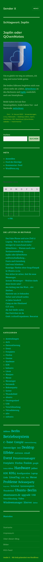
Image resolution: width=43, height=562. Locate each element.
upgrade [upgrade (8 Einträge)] (26, 495)
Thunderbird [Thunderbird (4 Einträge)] (8, 491)
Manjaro (9, 374)
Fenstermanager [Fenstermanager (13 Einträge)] (24, 458)
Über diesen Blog (11, 539)
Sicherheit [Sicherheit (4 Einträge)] (15, 486)
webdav (6, 122)
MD (13, 119)
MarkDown (7, 119)
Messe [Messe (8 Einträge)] (33, 477)
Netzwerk (11, 117)
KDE (8, 365)
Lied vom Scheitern (14, 264)
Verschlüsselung (13, 407)
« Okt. (10, 218)
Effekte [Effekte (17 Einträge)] (8, 453)
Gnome (9, 358)
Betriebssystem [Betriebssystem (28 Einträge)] (16, 436)
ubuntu (9, 397)
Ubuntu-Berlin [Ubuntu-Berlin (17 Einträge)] (25, 490)
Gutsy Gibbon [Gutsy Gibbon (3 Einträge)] (8, 469)
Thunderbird (11, 394)
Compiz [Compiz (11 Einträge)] (19, 442)
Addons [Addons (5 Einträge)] (6, 431)
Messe (8, 378)
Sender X (9, 8)
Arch (8, 342)
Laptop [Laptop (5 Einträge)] (34, 473)
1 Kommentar (16, 122)
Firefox (9, 355)
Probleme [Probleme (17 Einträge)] (10, 482)
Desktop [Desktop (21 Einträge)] (28, 447)
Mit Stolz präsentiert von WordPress (25, 558)
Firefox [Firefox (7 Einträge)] (19, 463)
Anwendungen (30, 114)
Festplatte (10, 352)
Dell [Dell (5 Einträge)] (19, 448)
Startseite (7, 527)
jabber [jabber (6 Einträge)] (34, 468)
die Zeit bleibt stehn (15, 310)
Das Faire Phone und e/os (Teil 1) (20, 238)
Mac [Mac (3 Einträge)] (27, 478)
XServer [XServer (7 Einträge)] (28, 502)
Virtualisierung (12, 410)
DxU (8, 114)
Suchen (6, 135)
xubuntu (9, 417)
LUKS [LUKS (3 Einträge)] (23, 478)
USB (7, 404)
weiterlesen (18, 108)
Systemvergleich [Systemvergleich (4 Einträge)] (27, 486)
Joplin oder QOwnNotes (13, 35)
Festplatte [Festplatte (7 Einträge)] (8, 463)
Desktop (21, 117)
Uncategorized (12, 400)
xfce (7, 413)
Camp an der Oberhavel (16, 303)
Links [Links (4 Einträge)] (5, 477)
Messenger (11, 381)
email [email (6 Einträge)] (27, 453)
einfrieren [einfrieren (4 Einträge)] (19, 453)
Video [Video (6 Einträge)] (21, 498)
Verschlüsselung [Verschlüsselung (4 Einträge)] (10, 499)
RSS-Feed (7, 550)
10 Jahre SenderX (13, 300)
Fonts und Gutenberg (15, 261)
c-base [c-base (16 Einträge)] (8, 442)
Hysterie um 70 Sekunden (17, 293)
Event (8, 348)
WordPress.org (12, 168)
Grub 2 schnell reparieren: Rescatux (22, 316)
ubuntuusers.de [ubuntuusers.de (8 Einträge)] (11, 495)
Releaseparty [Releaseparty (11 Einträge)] (26, 482)
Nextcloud (19, 119)
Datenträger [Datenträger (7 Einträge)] (9, 447)
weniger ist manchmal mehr (18, 245)
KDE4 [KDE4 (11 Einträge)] (12, 473)
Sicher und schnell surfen (17, 297)
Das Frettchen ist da (15, 313)
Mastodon (8, 516)
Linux (5, 117)
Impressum (8, 533)
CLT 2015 (10, 306)
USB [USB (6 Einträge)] (34, 495)
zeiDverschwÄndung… (16, 258)
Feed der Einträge (14, 162)
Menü (35, 8)
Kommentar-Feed (14, 165)
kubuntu (9, 368)
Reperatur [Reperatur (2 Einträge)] (6, 486)
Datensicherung (13, 345)
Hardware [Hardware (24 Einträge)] (22, 468)
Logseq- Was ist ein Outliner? (19, 242)
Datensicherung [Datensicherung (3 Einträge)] (30, 443)
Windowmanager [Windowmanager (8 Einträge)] (12, 502)
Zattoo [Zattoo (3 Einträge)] (35, 503)
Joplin (23, 92)
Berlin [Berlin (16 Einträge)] (15, 431)
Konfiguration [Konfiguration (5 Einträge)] (23, 473)
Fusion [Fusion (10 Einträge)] (28, 463)
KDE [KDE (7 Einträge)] (5, 473)
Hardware (10, 361)
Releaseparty (11, 387)
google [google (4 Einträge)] (35, 463)
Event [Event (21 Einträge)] (7, 458)
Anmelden (10, 159)
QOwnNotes (30, 89)
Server (8, 391)
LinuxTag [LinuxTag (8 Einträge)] (14, 477)
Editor (27, 117)
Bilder (6, 544)
